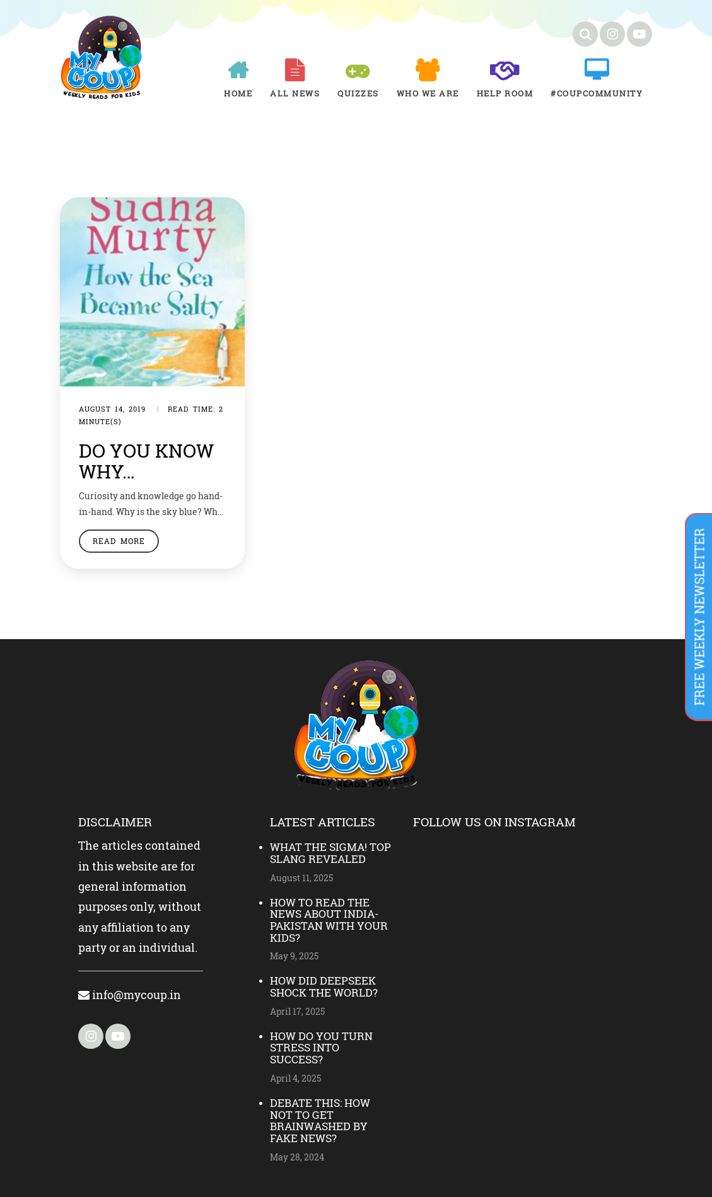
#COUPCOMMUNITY (597, 93)
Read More (119, 541)
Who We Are (428, 93)
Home (238, 93)
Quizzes (358, 93)
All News (295, 93)
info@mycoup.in (129, 994)
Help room (505, 93)
